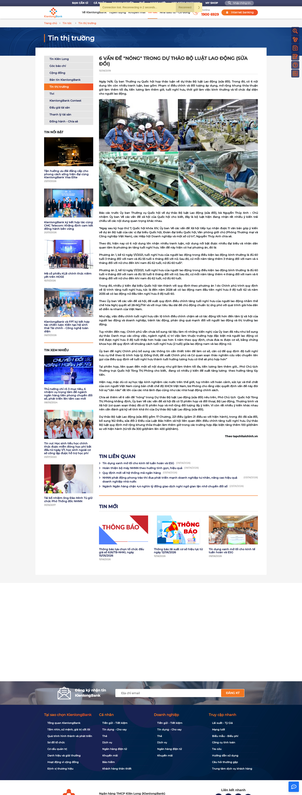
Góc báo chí (57, 65)
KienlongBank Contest (65, 100)
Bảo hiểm (108, 762)
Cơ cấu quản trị (57, 748)
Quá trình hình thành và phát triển (69, 736)
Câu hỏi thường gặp (225, 762)
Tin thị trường (59, 86)
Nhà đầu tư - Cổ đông (175, 12)
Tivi (51, 93)
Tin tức (152, 12)
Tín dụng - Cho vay (114, 729)
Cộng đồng (57, 72)
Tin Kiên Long (59, 58)
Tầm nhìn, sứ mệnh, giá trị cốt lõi (68, 729)
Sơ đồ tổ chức (56, 742)
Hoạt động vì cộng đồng (63, 762)
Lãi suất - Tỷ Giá (222, 722)
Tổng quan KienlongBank (63, 722)
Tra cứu (216, 748)
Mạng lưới (218, 729)
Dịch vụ (107, 742)
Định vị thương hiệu (60, 768)
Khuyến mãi (136, 12)
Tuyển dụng (117, 12)
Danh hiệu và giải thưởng (64, 755)
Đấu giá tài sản (59, 107)
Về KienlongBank (94, 12)
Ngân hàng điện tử (114, 748)
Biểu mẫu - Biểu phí (225, 736)
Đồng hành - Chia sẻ (63, 121)
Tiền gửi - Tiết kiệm (115, 722)
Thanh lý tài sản (60, 114)
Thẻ (104, 736)
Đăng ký (233, 693)
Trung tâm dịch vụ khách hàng (232, 768)
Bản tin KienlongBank (65, 79)
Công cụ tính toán (223, 742)
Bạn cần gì (80, 3)
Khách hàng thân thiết (116, 768)
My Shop (212, 3)
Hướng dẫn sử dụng (225, 755)
